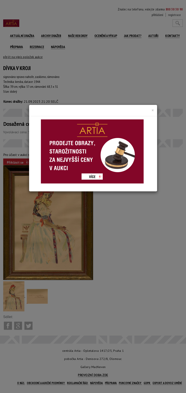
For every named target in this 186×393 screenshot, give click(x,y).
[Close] (153, 110)
